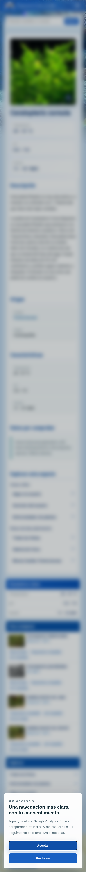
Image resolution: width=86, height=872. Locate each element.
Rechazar (43, 858)
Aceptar (43, 845)
